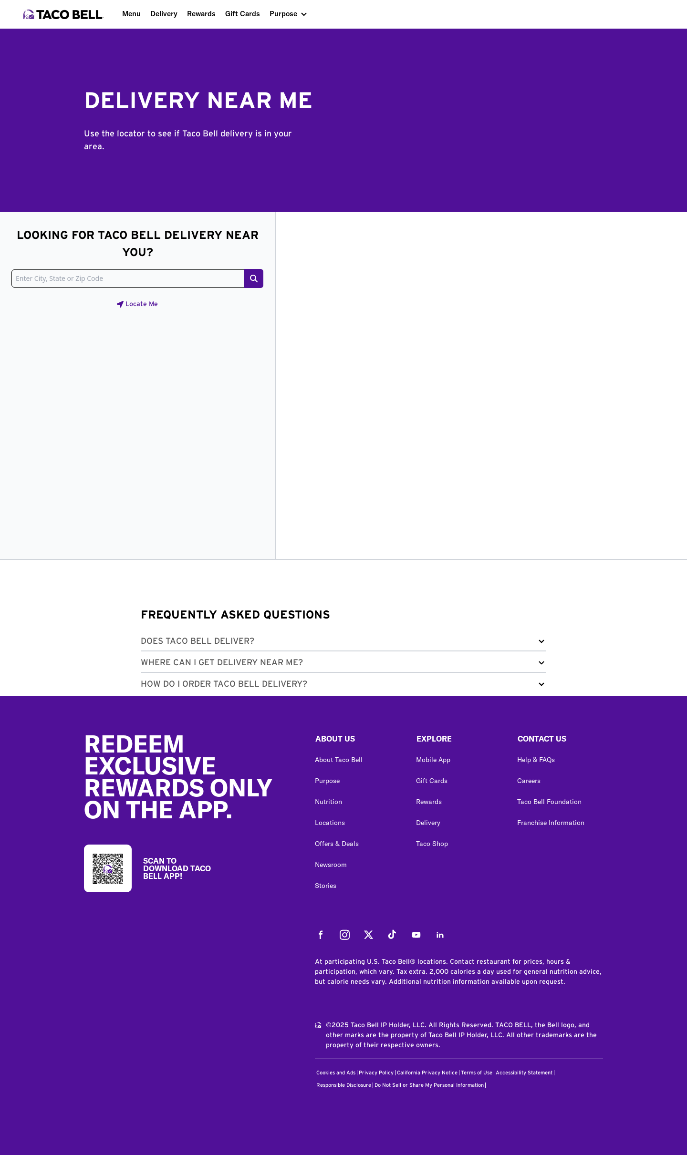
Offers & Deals (337, 843)
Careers (529, 780)
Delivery (163, 13)
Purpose (283, 13)
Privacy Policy (376, 1072)
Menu (131, 13)
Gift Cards (242, 13)
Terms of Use (476, 1072)
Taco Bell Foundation (549, 801)
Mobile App (433, 759)
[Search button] (253, 278)
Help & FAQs (536, 759)
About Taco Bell (339, 759)
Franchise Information (550, 822)
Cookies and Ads (335, 1072)
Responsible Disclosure (343, 1085)
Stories (325, 885)
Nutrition (328, 801)
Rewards (201, 13)
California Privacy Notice (427, 1072)
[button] (343, 643)
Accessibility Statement (524, 1072)
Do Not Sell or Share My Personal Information (429, 1085)
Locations (330, 822)
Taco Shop (432, 843)
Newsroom (331, 864)
